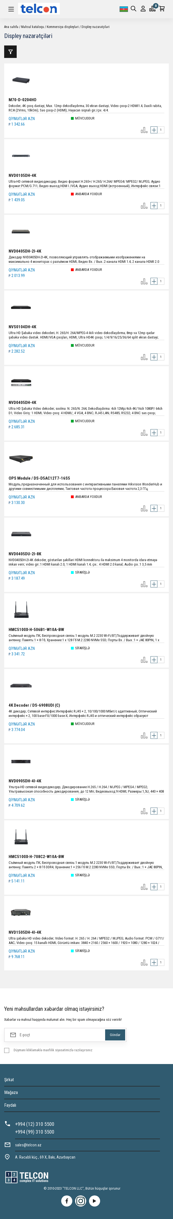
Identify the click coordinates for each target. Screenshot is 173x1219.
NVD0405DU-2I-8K (25, 553)
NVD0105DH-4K (22, 175)
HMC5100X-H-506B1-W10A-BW (36, 629)
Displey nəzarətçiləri (95, 27)
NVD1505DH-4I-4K (25, 932)
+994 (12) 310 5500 (34, 1124)
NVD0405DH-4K (22, 402)
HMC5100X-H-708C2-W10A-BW (36, 856)
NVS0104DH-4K (22, 326)
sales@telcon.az (28, 1145)
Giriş (143, 9)
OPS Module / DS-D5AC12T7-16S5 (39, 478)
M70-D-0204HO (22, 99)
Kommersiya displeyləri (63, 27)
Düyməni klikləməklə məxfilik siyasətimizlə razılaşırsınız (53, 1050)
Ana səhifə (11, 27)
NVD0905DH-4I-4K (25, 780)
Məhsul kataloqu (32, 27)
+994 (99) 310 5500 (34, 1132)
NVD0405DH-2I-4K (25, 251)
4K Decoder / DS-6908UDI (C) (34, 705)
